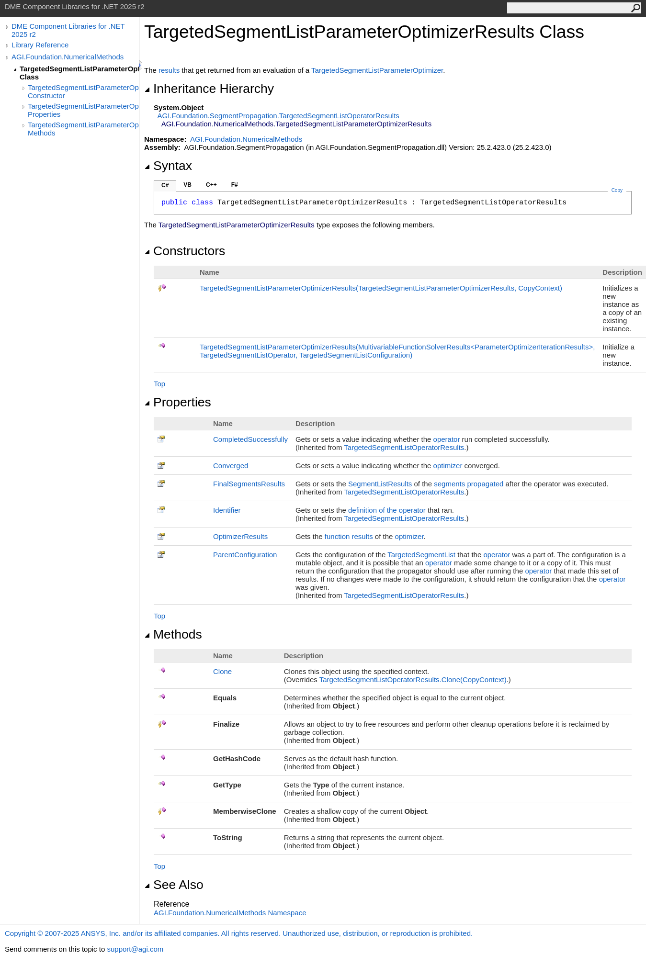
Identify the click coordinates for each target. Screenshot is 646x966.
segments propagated (468, 484)
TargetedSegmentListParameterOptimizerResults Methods (83, 129)
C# (165, 185)
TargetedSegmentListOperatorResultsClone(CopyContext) (413, 679)
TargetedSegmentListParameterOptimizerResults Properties (83, 110)
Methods (173, 634)
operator (446, 439)
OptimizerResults (240, 536)
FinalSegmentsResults (249, 484)
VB (187, 184)
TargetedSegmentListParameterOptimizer (377, 70)
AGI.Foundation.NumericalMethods (67, 57)
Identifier (227, 510)
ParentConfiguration (245, 554)
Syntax (168, 165)
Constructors (184, 251)
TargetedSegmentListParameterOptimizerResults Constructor (83, 91)
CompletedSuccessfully (250, 439)
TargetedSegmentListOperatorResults (404, 447)
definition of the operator (387, 510)
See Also (174, 884)
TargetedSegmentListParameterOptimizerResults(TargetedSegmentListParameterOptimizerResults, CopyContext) (381, 288)
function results (349, 536)
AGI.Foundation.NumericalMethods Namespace (230, 913)
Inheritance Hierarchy (209, 88)
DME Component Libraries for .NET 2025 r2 (68, 30)
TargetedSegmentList (421, 554)
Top (159, 384)
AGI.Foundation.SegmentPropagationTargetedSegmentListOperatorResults (278, 116)
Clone (222, 671)
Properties (177, 402)
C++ (211, 184)
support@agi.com (135, 949)
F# (234, 184)
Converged (230, 465)
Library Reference (39, 45)
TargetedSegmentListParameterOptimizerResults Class (79, 73)
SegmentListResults (380, 484)
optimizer (448, 465)
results (169, 70)
